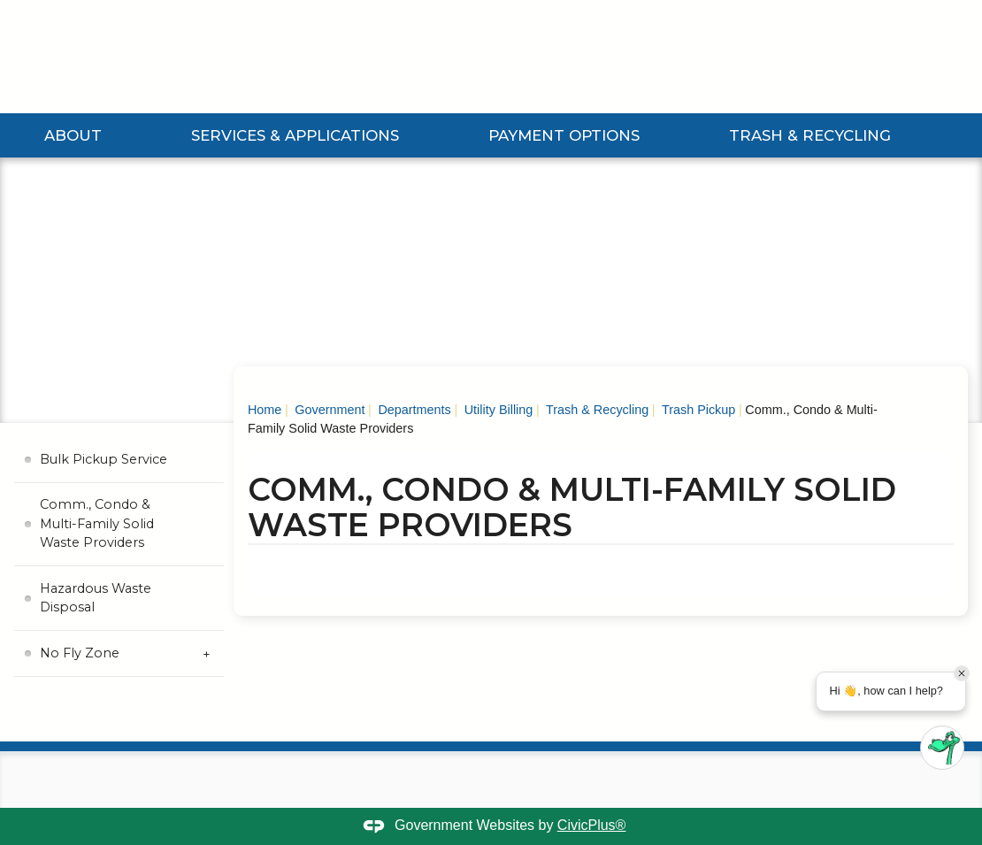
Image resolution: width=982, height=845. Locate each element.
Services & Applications (295, 135)
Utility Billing (497, 410)
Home (264, 410)
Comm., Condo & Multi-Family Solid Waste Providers (97, 523)
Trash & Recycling (810, 135)
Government (327, 410)
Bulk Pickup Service (103, 459)
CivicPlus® (591, 825)
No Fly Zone (79, 653)
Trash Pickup (696, 410)
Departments (412, 410)
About (73, 135)
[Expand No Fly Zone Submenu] (206, 653)
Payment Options (564, 135)
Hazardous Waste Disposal (95, 598)
